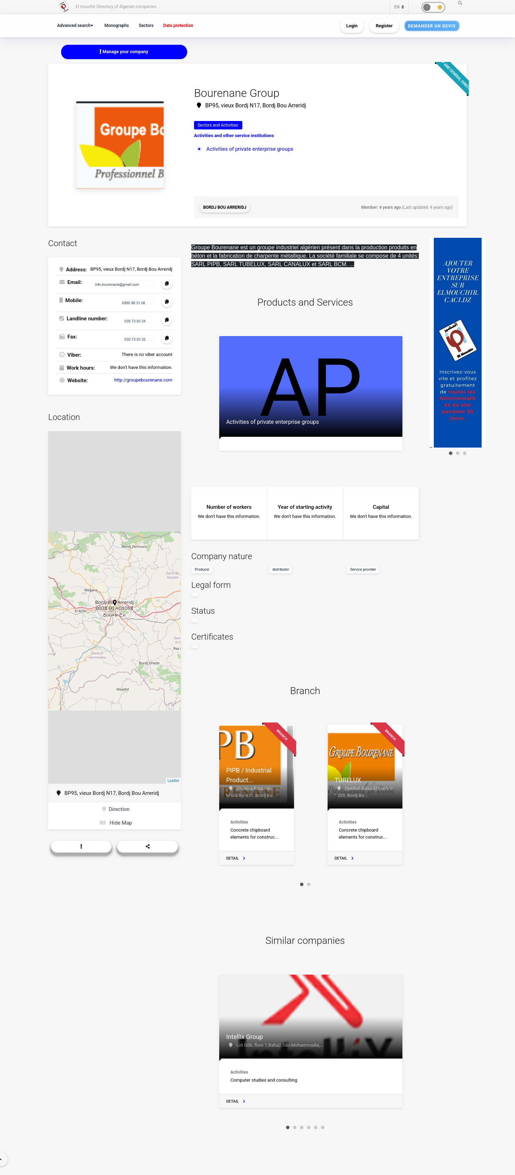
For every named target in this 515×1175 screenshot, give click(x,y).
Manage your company (124, 51)
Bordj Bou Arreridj (224, 207)
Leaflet (173, 780)
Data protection (178, 25)
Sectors (146, 25)
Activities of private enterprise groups (249, 149)
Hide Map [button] (116, 823)
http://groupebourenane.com (143, 380)
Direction (116, 809)
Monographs (117, 25)
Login (352, 25)
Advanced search (74, 25)
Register (384, 25)
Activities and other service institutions (234, 135)
